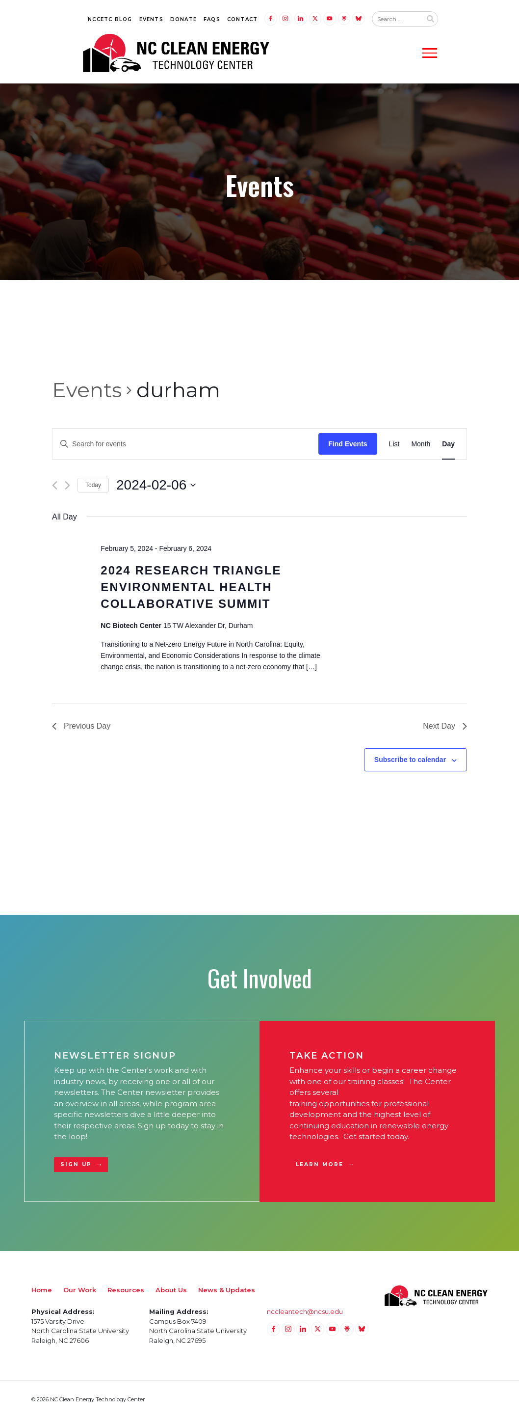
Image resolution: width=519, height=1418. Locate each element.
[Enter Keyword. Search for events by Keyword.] (185, 444)
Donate (183, 19)
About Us (171, 1290)
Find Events (347, 444)
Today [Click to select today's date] (93, 485)
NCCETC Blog (110, 19)
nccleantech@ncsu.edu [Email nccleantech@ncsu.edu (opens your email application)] (305, 1311)
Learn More (319, 1164)
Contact (242, 19)
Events (151, 19)
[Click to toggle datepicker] (156, 485)
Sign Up (76, 1164)
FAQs (212, 19)
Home (41, 1290)
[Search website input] (396, 19)
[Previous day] (54, 485)
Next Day (445, 726)
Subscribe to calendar (410, 760)
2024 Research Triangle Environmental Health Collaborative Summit (191, 587)
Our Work (79, 1290)
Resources (125, 1290)
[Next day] (67, 485)
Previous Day (81, 726)
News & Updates (226, 1290)
